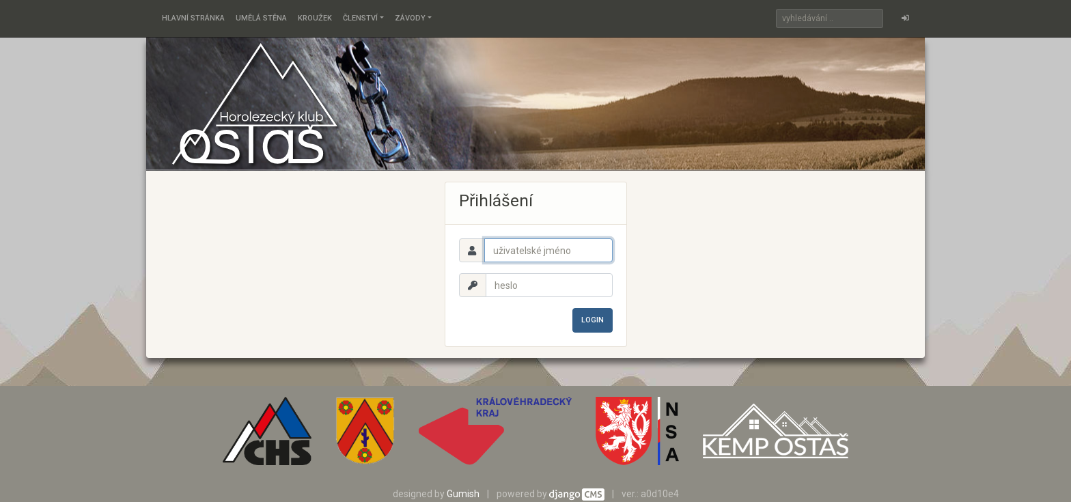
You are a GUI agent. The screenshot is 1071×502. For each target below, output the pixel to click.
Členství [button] (360, 18)
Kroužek (315, 18)
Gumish (463, 493)
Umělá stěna (261, 18)
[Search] (829, 18)
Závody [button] (410, 18)
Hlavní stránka (193, 18)
